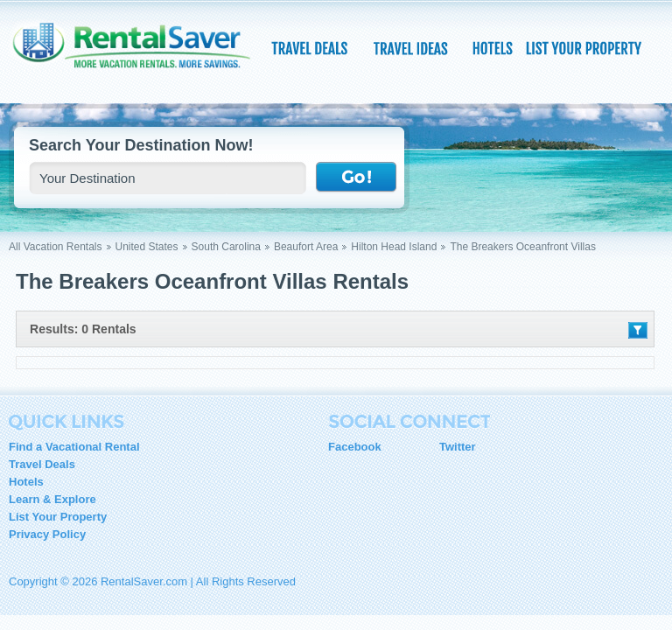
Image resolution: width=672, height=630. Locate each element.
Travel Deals (42, 464)
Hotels (26, 481)
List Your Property (58, 516)
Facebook (355, 446)
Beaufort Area (306, 247)
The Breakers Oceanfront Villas (523, 247)
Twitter (457, 446)
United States (147, 247)
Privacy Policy (47, 534)
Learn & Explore (52, 499)
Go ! (356, 177)
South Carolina (226, 247)
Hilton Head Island (394, 247)
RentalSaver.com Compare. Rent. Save (140, 56)
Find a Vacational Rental (74, 446)
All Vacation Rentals (55, 247)
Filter (638, 330)
